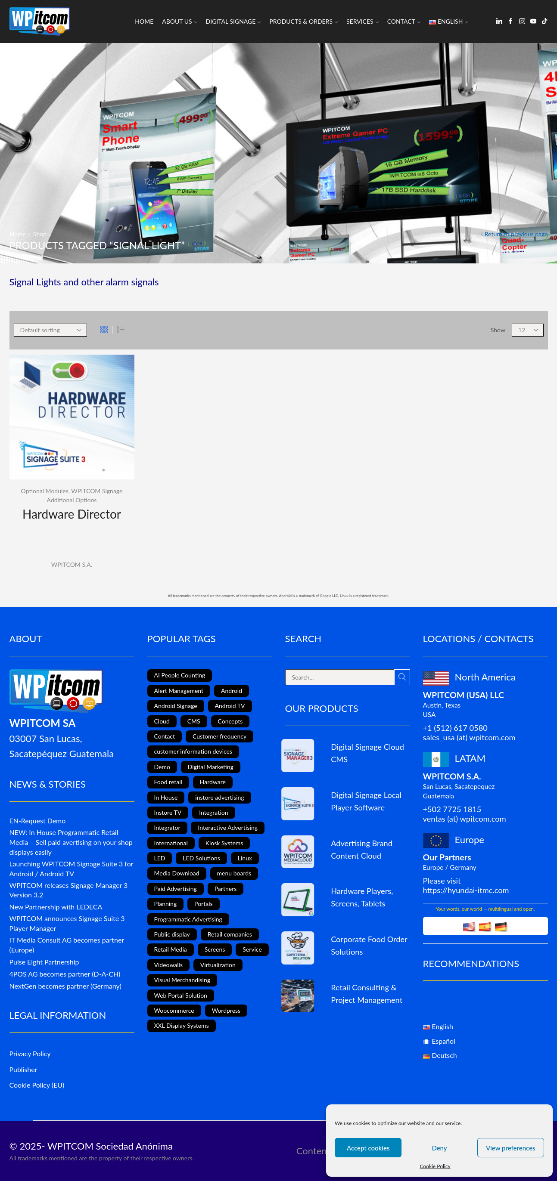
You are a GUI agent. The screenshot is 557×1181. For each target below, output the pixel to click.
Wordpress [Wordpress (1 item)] (226, 1010)
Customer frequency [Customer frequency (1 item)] (219, 736)
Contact (403, 21)
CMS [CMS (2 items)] (193, 721)
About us (179, 21)
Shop (40, 234)
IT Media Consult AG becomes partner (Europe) (66, 945)
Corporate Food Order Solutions (369, 945)
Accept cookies (368, 1148)
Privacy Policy (30, 1053)
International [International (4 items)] (171, 843)
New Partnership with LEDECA (56, 907)
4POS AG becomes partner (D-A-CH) (65, 974)
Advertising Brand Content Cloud (361, 849)
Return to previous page (516, 234)
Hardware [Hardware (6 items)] (213, 781)
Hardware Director (71, 514)
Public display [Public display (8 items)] (172, 934)
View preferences (510, 1148)
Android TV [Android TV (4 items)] (230, 705)
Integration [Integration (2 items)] (213, 812)
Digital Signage (233, 21)
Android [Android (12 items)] (231, 690)
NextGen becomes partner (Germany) (65, 986)
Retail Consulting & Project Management (366, 994)
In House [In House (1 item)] (166, 797)
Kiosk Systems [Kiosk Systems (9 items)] (224, 843)
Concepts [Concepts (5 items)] (230, 721)
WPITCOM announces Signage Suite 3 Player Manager (67, 923)
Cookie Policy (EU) (37, 1085)
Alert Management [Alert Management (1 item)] (179, 690)
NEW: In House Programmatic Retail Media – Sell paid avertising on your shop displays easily (71, 842)
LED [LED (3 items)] (159, 858)
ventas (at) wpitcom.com (464, 818)
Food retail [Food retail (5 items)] (168, 781)
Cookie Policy (435, 1166)
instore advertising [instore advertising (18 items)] (219, 797)
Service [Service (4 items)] (252, 949)
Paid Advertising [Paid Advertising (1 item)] (175, 888)
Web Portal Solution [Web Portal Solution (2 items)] (180, 995)
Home (144, 21)
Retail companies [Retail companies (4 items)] (230, 934)
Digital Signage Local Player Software (366, 801)
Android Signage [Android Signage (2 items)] (175, 705)
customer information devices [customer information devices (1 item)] (193, 751)
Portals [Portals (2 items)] (203, 903)
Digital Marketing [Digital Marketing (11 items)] (210, 766)
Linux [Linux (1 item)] (245, 858)
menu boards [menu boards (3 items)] (234, 873)
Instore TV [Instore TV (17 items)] (168, 812)
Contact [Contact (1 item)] (164, 736)
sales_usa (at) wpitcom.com (469, 737)
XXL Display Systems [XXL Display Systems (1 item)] (181, 1025)
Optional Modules (44, 491)
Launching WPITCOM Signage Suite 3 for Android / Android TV (71, 868)
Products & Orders (303, 21)
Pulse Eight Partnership (44, 962)
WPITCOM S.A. (71, 564)
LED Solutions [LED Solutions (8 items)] (201, 858)
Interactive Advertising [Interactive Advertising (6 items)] (228, 827)
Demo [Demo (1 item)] (162, 766)
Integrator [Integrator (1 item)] (167, 827)
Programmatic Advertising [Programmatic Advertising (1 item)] (188, 919)
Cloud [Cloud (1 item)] (162, 721)
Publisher (23, 1069)
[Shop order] (50, 330)
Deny (439, 1148)
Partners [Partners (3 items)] (226, 888)
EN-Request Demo (37, 820)
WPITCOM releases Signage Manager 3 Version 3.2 (68, 890)
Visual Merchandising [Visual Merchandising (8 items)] (182, 979)
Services (362, 21)
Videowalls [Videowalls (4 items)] (168, 964)
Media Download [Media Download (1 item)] (176, 873)
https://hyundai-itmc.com (466, 890)
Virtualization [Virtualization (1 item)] (218, 964)
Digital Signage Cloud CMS (367, 753)
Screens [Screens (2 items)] (215, 949)
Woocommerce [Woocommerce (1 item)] (174, 1010)
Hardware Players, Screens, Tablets (362, 897)
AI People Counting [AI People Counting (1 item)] (179, 675)
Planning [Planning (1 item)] (165, 903)
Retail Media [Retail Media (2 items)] (170, 949)
